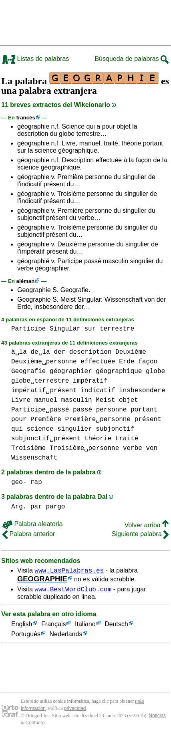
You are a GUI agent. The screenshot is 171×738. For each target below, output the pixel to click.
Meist (105, 400)
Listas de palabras (35, 58)
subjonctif (115, 429)
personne (111, 409)
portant (144, 409)
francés (25, 118)
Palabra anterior (28, 533)
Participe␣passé (40, 409)
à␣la (19, 352)
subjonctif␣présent (45, 438)
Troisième (28, 448)
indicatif (97, 390)
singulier (74, 429)
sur (90, 329)
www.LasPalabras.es (69, 571)
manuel (46, 400)
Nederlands (66, 636)
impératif (90, 381)
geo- (18, 482)
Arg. (18, 506)
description (90, 352)
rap (36, 482)
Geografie (28, 371)
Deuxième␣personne (44, 361)
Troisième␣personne (84, 448)
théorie (97, 438)
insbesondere (142, 390)
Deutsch (116, 626)
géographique (119, 371)
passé (82, 409)
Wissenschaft (34, 458)
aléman (25, 281)
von (151, 448)
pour (18, 419)
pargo (55, 506)
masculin (76, 400)
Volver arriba (147, 525)
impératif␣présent (44, 390)
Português (25, 636)
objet (128, 400)
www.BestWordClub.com (72, 591)
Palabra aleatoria (32, 523)
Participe (28, 329)
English (21, 626)
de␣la (40, 352)
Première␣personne (98, 419)
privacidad (75, 711)
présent (148, 419)
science (39, 429)
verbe (132, 448)
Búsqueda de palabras (132, 58)
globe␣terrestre (40, 381)
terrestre (117, 329)
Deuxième (130, 352)
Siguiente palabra (140, 533)
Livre (20, 400)
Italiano (85, 626)
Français (53, 626)
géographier (71, 371)
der (59, 352)
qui (17, 429)
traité (127, 438)
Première (45, 419)
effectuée (97, 361)
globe (155, 371)
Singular (65, 329)
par (36, 506)
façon (147, 361)
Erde (126, 361)
